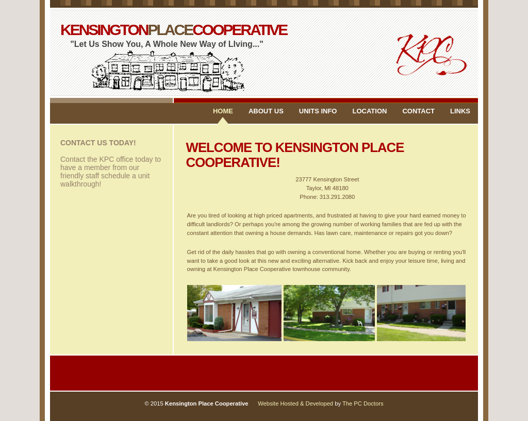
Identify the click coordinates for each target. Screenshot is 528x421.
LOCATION (369, 111)
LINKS (460, 111)
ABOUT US (266, 111)
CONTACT (418, 111)
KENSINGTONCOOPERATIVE (167, 32)
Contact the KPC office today (106, 159)
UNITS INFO (318, 111)
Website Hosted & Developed (296, 403)
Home (223, 111)
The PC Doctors (363, 403)
